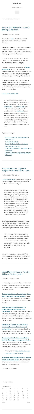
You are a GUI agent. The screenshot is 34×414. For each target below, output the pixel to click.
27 (2, 399)
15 (10, 395)
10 (18, 393)
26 (27, 397)
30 (14, 399)
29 (10, 399)
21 (6, 397)
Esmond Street (8, 106)
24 (18, 397)
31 (18, 399)
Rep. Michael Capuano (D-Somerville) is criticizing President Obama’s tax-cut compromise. (15, 327)
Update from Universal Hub (10, 93)
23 (14, 397)
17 (18, 395)
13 (2, 395)
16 (14, 395)
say (12, 38)
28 (6, 399)
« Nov (3, 402)
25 (23, 397)
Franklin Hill (20, 111)
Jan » (28, 402)
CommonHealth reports (9, 179)
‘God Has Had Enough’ (11, 142)
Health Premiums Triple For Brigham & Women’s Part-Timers (16, 169)
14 (6, 395)
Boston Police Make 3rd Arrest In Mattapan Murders (16, 28)
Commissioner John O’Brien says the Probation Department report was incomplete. (14, 309)
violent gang (20, 106)
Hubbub (17, 3)
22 (10, 397)
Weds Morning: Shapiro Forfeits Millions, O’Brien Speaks (15, 273)
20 (2, 397)
